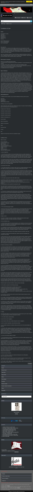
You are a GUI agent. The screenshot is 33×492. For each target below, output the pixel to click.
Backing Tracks (4, 370)
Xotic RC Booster (16, 412)
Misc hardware (4, 379)
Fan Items (3, 381)
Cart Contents (17, 17)
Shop (4, 23)
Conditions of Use (9, 23)
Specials (3, 400)
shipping (8, 485)
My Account (29, 17)
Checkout (24, 17)
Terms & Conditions (5, 478)
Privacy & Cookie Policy (6, 476)
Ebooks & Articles (4, 383)
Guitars (3, 367)
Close (29, 1)
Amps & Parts (4, 374)
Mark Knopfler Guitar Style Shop (7, 4)
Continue (30, 363)
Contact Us (4, 480)
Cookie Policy (7, 2)
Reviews (3, 439)
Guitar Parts (3, 372)
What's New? (4, 455)
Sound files (3, 390)
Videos (3, 388)
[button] (3, 9)
